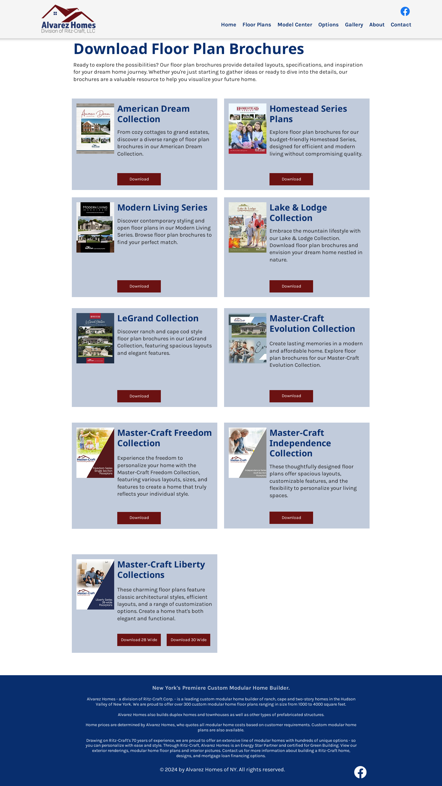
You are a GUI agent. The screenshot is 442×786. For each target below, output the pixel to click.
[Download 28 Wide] (139, 640)
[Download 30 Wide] (188, 640)
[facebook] (405, 11)
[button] (256, 24)
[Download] (139, 179)
